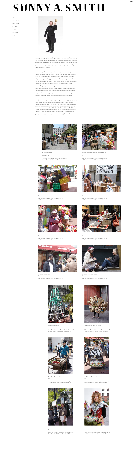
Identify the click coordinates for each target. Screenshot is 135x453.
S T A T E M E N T (16, 26)
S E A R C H (14, 38)
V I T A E (14, 35)
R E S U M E (15, 32)
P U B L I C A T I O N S (17, 20)
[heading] (16, 7)
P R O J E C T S (15, 17)
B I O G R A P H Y (16, 23)
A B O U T (14, 29)
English (131, 1)
